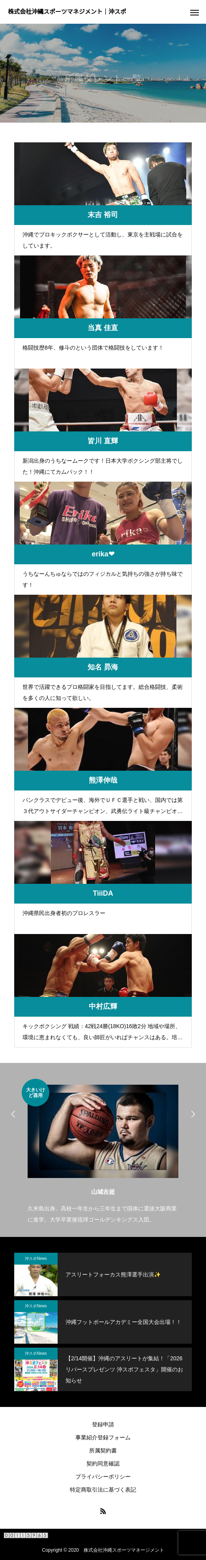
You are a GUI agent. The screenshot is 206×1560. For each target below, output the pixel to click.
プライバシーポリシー (103, 1476)
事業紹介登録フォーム (103, 1437)
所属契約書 (103, 1450)
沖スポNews (36, 1258)
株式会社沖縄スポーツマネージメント (124, 1550)
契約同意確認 (103, 1463)
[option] (103, 1152)
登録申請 (103, 1424)
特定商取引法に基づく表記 (103, 1489)
